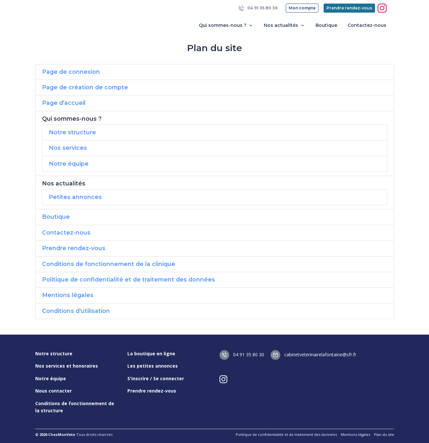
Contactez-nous (367, 25)
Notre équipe (69, 163)
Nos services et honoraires (66, 366)
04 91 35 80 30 (258, 8)
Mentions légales (67, 295)
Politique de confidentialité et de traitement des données (128, 279)
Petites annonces (75, 197)
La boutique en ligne (151, 353)
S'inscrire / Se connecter (155, 378)
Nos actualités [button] (284, 25)
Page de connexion (71, 71)
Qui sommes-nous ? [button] (226, 25)
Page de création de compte (85, 87)
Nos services (68, 147)
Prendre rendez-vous (349, 8)
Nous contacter (53, 391)
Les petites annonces (152, 366)
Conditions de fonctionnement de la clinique (108, 263)
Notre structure (72, 132)
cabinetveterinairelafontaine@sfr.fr (313, 354)
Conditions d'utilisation (76, 310)
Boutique (326, 25)
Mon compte (302, 8)
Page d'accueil (64, 102)
